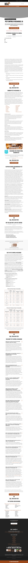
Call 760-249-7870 (14, 88)
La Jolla (7, 514)
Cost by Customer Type (15, 30)
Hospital (7, 505)
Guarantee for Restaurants (16, 462)
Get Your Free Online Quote (14, 28)
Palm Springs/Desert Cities (19, 534)
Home (16, 504)
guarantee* (16, 242)
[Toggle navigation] (21, 3)
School (7, 507)
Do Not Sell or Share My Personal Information (14, 546)
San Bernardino (11, 535)
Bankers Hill (7, 511)
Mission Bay (7, 515)
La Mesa (16, 514)
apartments (14, 158)
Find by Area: (6, 534)
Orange (12, 534)
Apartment (7, 504)
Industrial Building (17, 505)
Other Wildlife (18, 105)
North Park (16, 515)
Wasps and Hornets (19, 111)
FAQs (21, 30)
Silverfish (17, 108)
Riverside (14, 534)
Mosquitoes (8, 111)
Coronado (7, 512)
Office (6, 506)
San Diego (9, 534)
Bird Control (8, 107)
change (16, 523)
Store (16, 507)
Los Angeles (15, 535)
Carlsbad (16, 511)
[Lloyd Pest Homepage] (7, 3)
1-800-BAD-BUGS (14, 550)
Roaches (17, 107)
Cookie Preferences (14, 547)
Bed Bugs (7, 106)
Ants (6, 105)
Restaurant (16, 506)
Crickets (7, 108)
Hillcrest (16, 513)
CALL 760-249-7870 (14, 160)
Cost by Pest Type (9, 30)
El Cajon (16, 512)
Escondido (7, 513)
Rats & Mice (17, 106)
